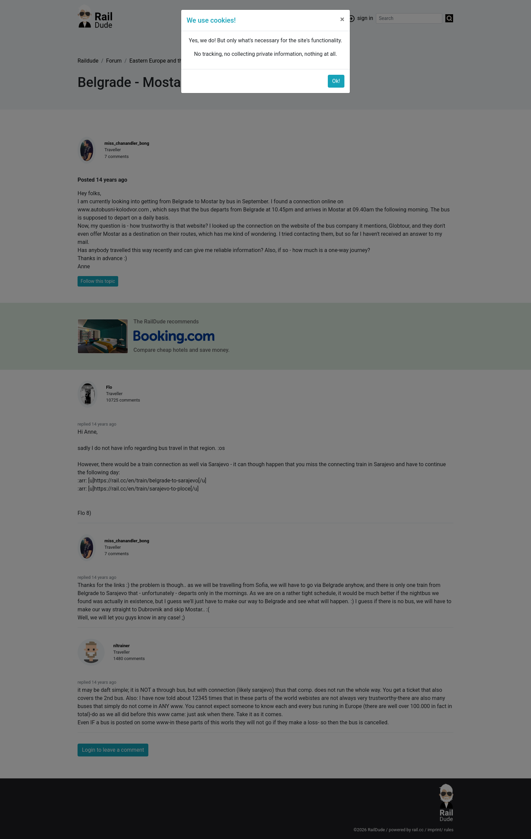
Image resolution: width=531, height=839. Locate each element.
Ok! (336, 81)
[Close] (342, 19)
